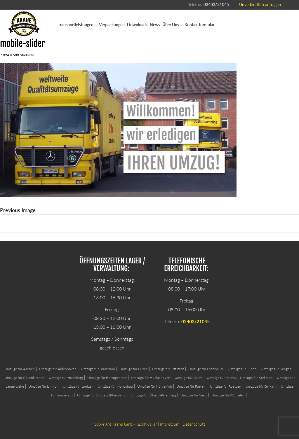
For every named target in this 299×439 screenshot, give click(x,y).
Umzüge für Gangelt (276, 369)
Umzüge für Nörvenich (154, 386)
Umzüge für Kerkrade (256, 377)
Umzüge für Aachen (19, 369)
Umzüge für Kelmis (221, 377)
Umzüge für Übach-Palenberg (153, 395)
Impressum (169, 423)
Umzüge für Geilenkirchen (24, 377)
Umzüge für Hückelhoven (150, 377)
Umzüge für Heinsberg (66, 377)
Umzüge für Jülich (188, 377)
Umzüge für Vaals (193, 395)
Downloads (137, 25)
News (155, 25)
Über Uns (172, 25)
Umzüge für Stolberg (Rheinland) (101, 395)
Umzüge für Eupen (242, 369)
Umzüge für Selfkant (261, 386)
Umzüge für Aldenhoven (58, 369)
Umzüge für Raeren (191, 386)
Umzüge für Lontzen (78, 386)
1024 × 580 (10, 55)
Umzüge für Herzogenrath (107, 377)
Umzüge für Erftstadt (168, 369)
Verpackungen (112, 25)
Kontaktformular (199, 25)
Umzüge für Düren (133, 369)
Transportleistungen (77, 25)
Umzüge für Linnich (43, 386)
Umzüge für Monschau (115, 386)
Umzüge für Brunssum (98, 369)
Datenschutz (193, 423)
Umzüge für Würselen (228, 395)
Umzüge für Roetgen (225, 386)
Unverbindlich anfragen (260, 4)
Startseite (27, 55)
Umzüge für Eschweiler (205, 369)
